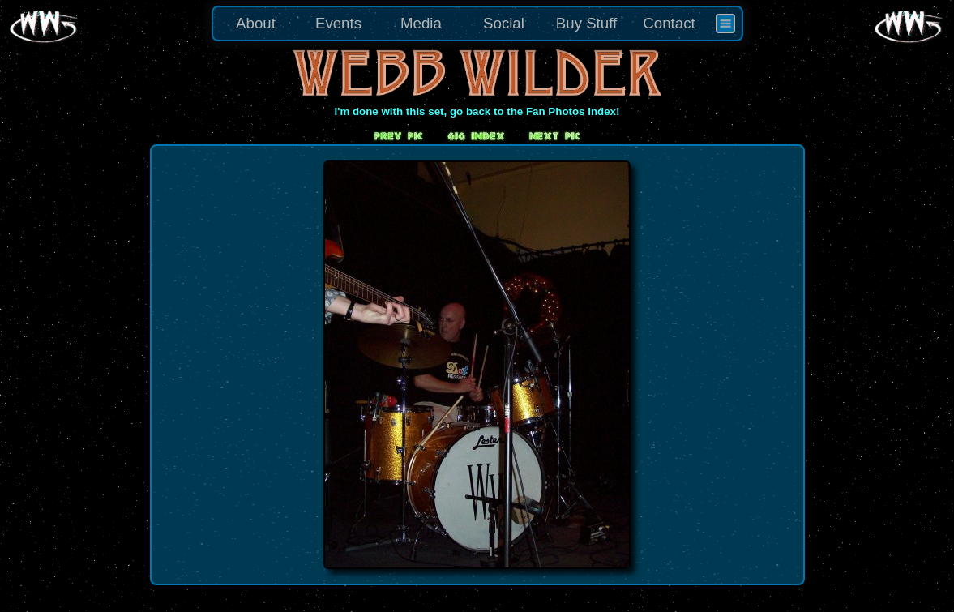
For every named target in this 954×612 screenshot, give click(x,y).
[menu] (477, 23)
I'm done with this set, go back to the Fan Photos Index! (477, 111)
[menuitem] (725, 23)
